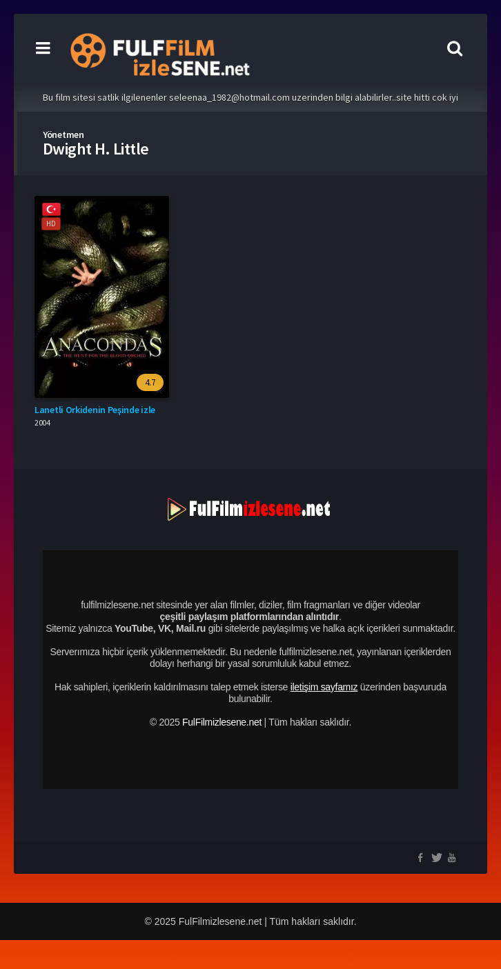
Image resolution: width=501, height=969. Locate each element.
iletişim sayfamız (324, 686)
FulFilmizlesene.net (222, 722)
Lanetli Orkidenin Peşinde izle (95, 409)
